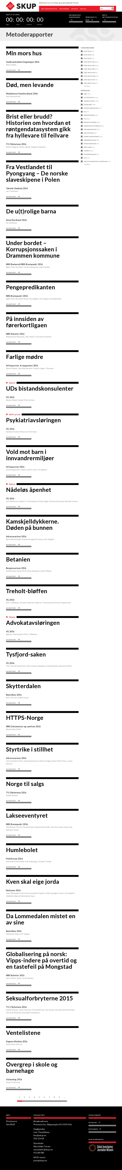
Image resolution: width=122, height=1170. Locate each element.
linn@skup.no (39, 1135)
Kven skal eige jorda (32, 881)
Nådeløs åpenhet (28, 489)
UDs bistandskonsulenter (39, 388)
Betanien (18, 559)
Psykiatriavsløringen (33, 420)
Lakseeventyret (27, 815)
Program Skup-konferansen (75, 16)
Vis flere (87, 86)
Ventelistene (23, 1032)
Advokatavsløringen (33, 622)
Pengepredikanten (30, 287)
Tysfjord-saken (26, 654)
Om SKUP (74, 9)
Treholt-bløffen (26, 590)
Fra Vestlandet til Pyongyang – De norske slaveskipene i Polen (37, 173)
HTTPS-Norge (24, 717)
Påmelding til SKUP (91, 18)
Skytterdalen (23, 685)
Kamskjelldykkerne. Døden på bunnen (33, 524)
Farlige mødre (24, 356)
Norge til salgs (25, 783)
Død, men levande (30, 84)
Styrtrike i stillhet (29, 749)
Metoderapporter (49, 9)
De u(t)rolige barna (31, 211)
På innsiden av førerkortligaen (26, 322)
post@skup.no (40, 1160)
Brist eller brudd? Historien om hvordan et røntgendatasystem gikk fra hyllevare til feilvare (38, 126)
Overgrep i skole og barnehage (31, 1067)
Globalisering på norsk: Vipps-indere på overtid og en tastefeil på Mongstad (41, 960)
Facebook (93, 1122)
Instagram (93, 1129)
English (83, 9)
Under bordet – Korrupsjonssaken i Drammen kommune (33, 249)
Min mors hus (24, 53)
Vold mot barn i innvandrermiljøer (30, 454)
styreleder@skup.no (43, 1149)
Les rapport (11, 70)
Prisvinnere (64, 9)
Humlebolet (22, 849)
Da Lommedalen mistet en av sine (40, 919)
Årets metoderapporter (109, 16)
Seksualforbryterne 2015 (39, 998)
